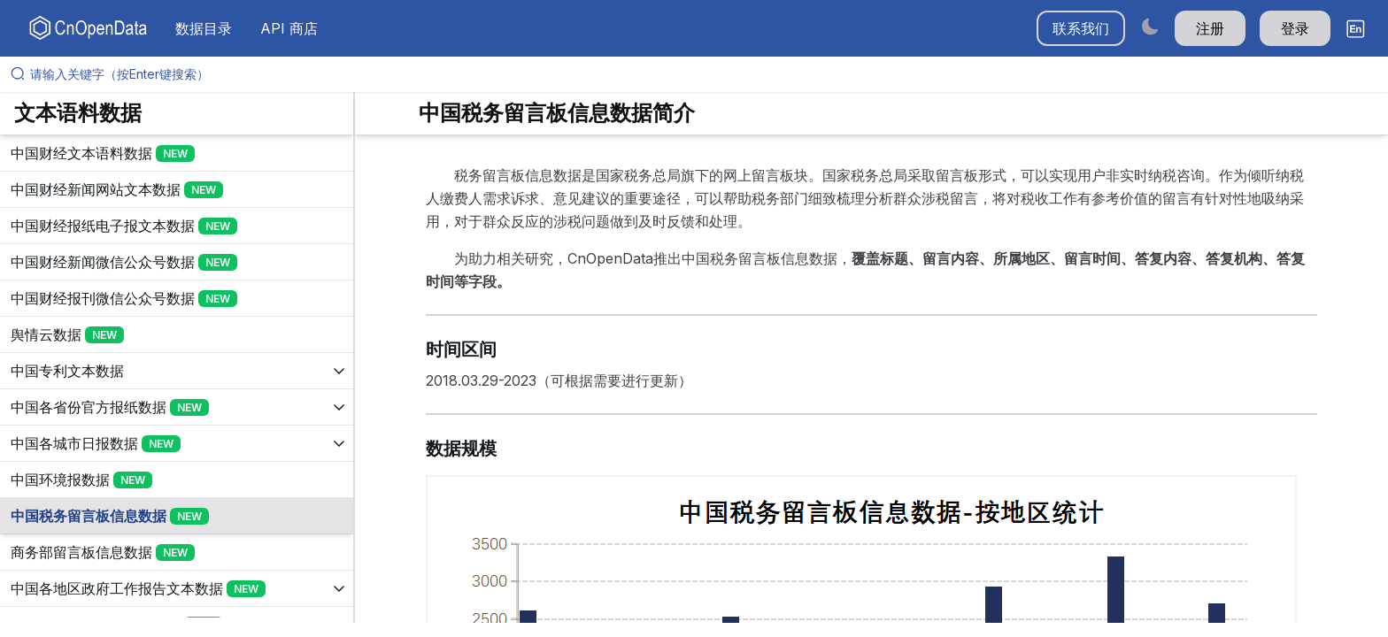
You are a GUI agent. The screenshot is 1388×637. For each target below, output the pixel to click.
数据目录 (203, 28)
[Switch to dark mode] (1150, 26)
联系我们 (1081, 28)
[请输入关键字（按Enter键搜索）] (701, 74)
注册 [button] (1210, 28)
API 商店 (289, 28)
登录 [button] (1295, 28)
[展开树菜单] (176, 153)
